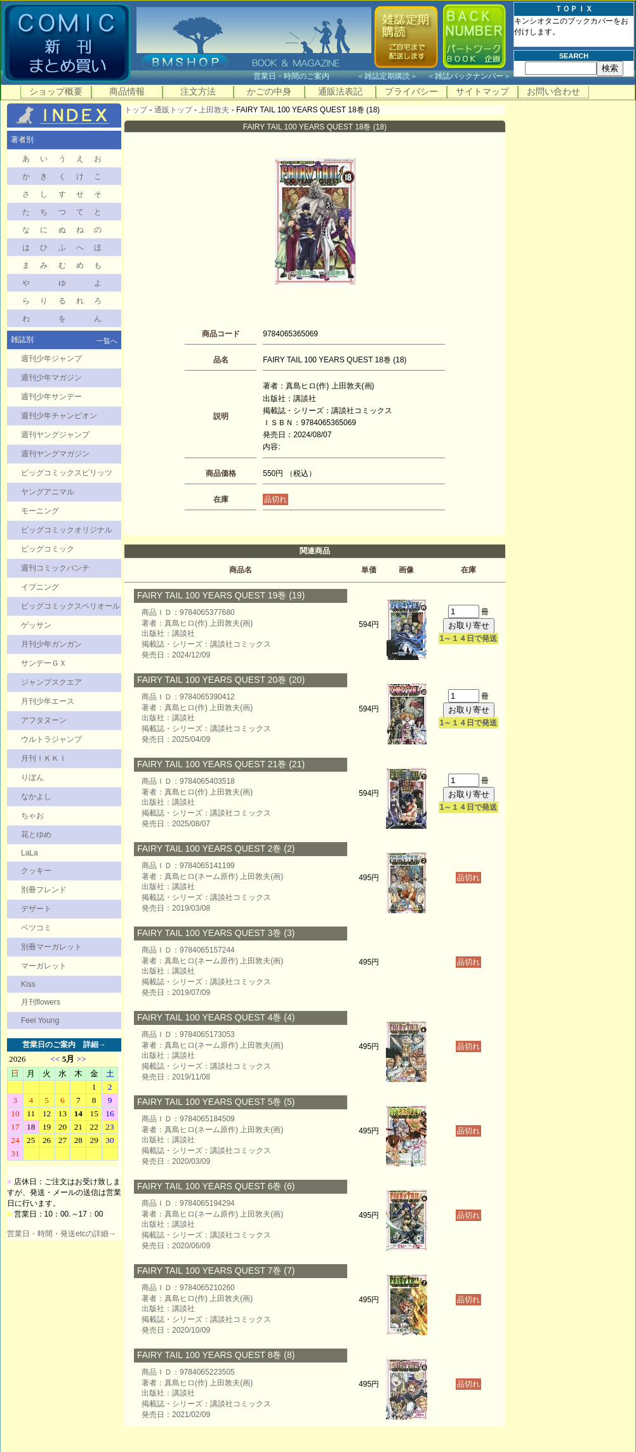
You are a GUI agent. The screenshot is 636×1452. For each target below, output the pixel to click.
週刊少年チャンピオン (59, 415)
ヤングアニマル (47, 491)
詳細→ (94, 1044)
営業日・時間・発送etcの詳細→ (61, 1233)
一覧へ (106, 341)
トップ (135, 109)
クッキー (36, 870)
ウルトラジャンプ (51, 739)
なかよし (36, 796)
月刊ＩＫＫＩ (44, 758)
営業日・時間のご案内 (303, 76)
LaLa (29, 852)
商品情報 (127, 91)
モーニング (40, 510)
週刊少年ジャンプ (51, 358)
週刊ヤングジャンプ (55, 434)
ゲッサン (36, 625)
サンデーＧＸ (44, 663)
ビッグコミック (47, 548)
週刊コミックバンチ (55, 568)
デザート (36, 908)
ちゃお (32, 815)
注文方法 (198, 91)
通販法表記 (340, 91)
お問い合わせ (553, 91)
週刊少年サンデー (51, 396)
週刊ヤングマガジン (55, 453)
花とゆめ (36, 834)
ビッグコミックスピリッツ (66, 472)
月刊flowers (40, 1002)
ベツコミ (36, 927)
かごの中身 (269, 91)
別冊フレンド (44, 889)
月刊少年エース (47, 701)
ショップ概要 (56, 91)
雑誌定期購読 (387, 76)
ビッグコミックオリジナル (66, 529)
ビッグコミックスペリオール (70, 606)
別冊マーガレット (51, 946)
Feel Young (40, 1020)
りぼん (32, 777)
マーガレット (44, 965)
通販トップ (173, 109)
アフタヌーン (44, 720)
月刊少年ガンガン (51, 644)
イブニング (40, 587)
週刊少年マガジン (51, 377)
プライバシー (411, 91)
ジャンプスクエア (51, 682)
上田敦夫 (214, 109)
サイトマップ (482, 91)
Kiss (28, 984)
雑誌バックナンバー (469, 76)
